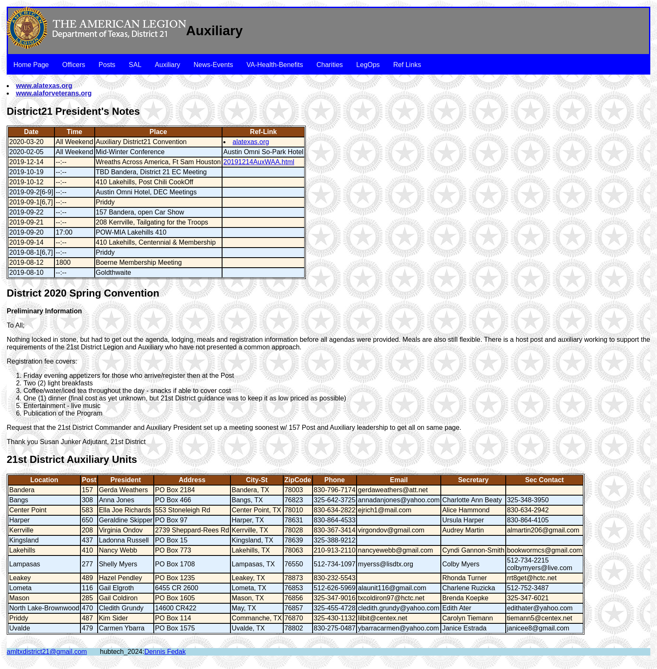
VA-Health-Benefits (274, 64)
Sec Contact (544, 479)
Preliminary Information (44, 311)
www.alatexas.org (44, 85)
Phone (334, 479)
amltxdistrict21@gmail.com (47, 651)
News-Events (213, 64)
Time (74, 131)
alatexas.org (251, 141)
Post (89, 479)
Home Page (31, 64)
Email (399, 479)
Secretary (473, 479)
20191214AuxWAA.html (258, 161)
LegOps (368, 64)
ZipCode (298, 479)
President (125, 479)
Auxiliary (167, 64)
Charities (329, 64)
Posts (106, 64)
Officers (73, 64)
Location (44, 479)
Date (31, 131)
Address (191, 479)
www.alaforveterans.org (54, 93)
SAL (135, 64)
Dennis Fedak (165, 651)
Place (158, 131)
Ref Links (407, 64)
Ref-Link (263, 131)
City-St (257, 479)
